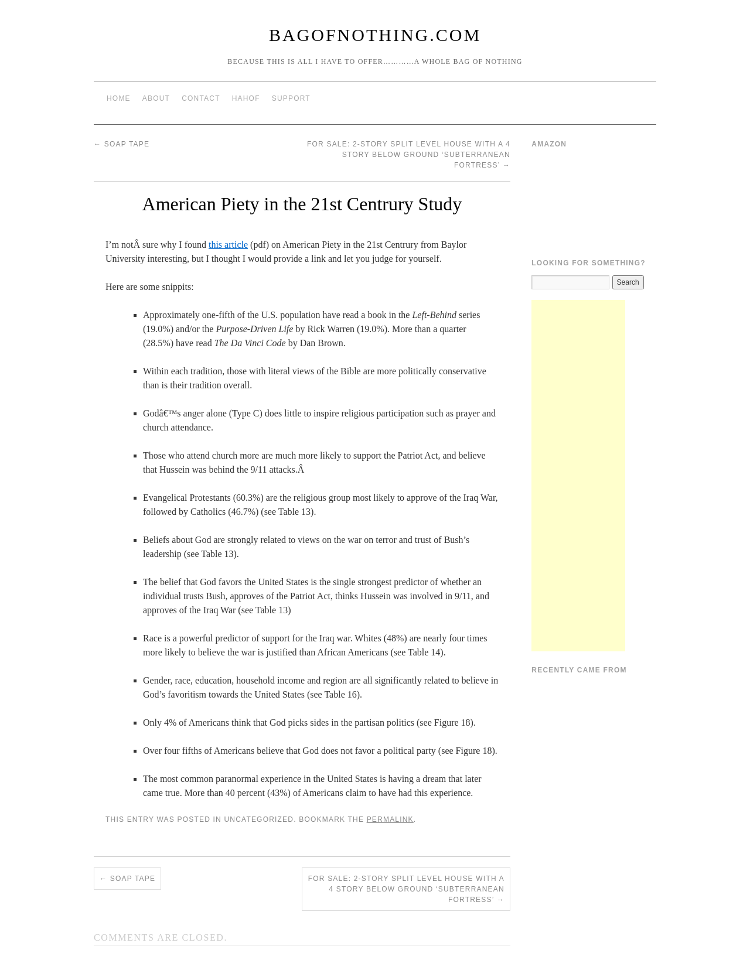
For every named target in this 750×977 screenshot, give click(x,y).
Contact (201, 98)
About (156, 98)
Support (291, 98)
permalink (390, 819)
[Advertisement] (578, 475)
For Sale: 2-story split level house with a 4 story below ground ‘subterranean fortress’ (408, 154)
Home (119, 98)
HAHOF (246, 98)
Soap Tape (121, 144)
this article (228, 245)
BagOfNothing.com (375, 35)
